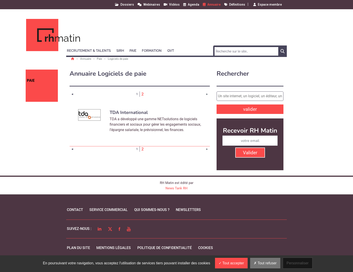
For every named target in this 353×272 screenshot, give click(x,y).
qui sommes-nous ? (152, 210)
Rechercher (233, 74)
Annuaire (86, 59)
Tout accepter (231, 263)
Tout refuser (265, 263)
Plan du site (78, 248)
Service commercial (108, 210)
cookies (205, 248)
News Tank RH (176, 188)
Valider (250, 152)
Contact (75, 210)
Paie (100, 59)
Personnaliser (298, 263)
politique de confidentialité (164, 248)
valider (250, 109)
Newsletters (188, 210)
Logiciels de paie (118, 59)
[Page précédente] (72, 94)
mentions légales (113, 248)
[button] (91, 50)
